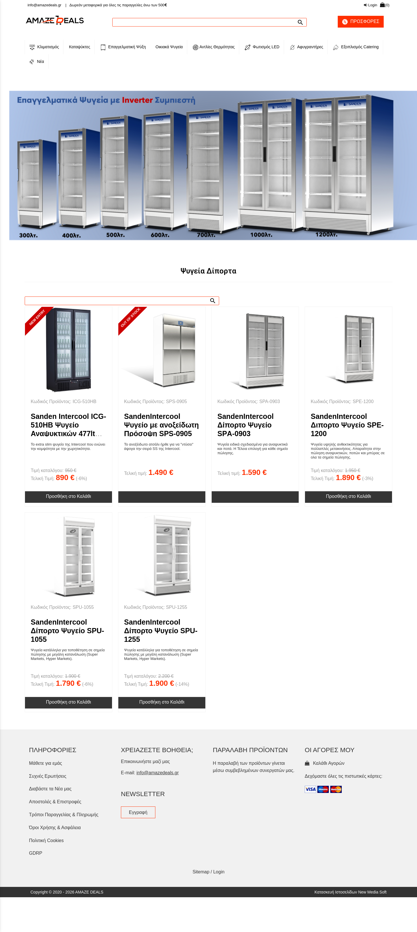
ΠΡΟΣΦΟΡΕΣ (358, 22)
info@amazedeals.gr (44, 5)
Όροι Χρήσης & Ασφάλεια (55, 923)
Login (370, 5)
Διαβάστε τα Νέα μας (50, 885)
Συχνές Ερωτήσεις (47, 872)
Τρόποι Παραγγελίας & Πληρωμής (64, 910)
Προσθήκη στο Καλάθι (68, 592)
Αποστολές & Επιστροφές (55, 898)
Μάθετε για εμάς (45, 859)
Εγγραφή (138, 908)
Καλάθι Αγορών (325, 859)
